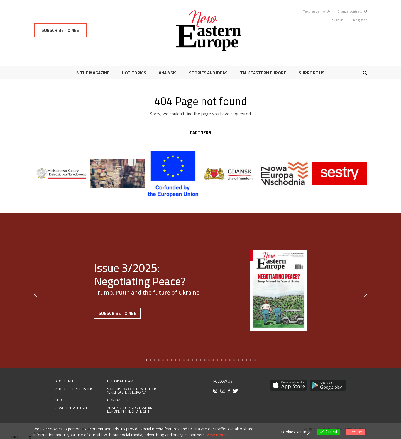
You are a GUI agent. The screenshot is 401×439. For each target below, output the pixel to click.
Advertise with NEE (71, 408)
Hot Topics (134, 73)
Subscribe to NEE (60, 30)
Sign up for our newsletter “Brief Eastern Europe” (131, 390)
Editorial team (120, 381)
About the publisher (73, 389)
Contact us (117, 400)
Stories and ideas (208, 73)
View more (216, 434)
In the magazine (92, 73)
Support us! (312, 73)
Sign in (337, 19)
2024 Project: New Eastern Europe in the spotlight (130, 409)
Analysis (168, 73)
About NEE (64, 381)
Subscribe (63, 400)
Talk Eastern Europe (263, 73)
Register (360, 19)
